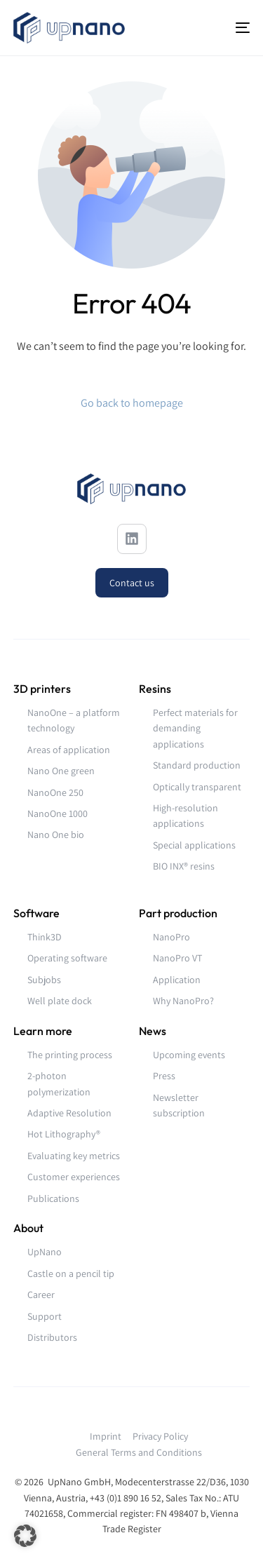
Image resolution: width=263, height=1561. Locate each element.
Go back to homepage (132, 403)
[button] (25, 1536)
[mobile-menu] (234, 27)
